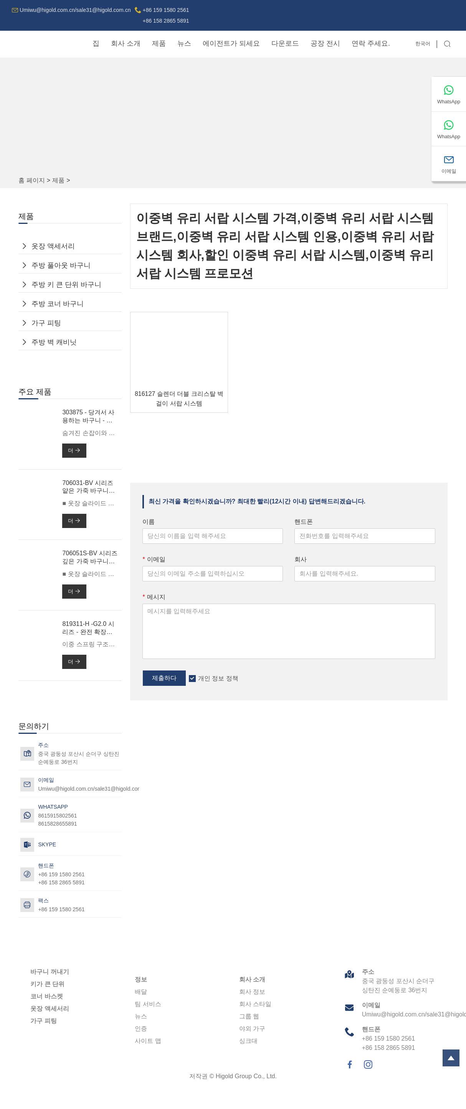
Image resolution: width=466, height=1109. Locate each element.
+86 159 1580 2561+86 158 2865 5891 (165, 15)
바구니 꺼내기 (49, 971)
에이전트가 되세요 (231, 43)
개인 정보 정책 (218, 678)
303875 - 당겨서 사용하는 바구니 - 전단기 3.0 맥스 (88, 417)
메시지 (153, 597)
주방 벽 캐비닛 (54, 342)
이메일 (153, 559)
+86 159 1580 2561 (61, 909)
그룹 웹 (249, 1016)
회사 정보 (252, 991)
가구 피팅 (46, 323)
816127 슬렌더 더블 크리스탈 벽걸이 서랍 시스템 (179, 399)
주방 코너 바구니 (57, 304)
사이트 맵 (148, 1041)
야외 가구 (252, 1028)
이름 (148, 521)
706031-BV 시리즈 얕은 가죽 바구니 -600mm (87, 487)
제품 (159, 43)
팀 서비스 (148, 1004)
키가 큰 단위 (47, 984)
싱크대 (248, 1041)
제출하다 (164, 678)
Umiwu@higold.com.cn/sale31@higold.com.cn (75, 10)
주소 (368, 971)
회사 (300, 559)
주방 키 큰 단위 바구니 (66, 284)
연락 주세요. (371, 43)
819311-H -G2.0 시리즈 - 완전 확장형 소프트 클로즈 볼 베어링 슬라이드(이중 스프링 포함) (89, 628)
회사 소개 (125, 43)
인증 (141, 1028)
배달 (141, 991)
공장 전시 (325, 43)
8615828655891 (57, 824)
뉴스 (184, 43)
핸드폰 (303, 521)
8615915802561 (57, 816)
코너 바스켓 (46, 996)
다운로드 (285, 43)
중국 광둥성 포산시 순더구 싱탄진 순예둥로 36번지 (78, 758)
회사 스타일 (255, 1004)
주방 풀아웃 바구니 (61, 265)
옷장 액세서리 (53, 246)
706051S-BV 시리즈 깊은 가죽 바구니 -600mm (89, 558)
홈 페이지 (31, 180)
